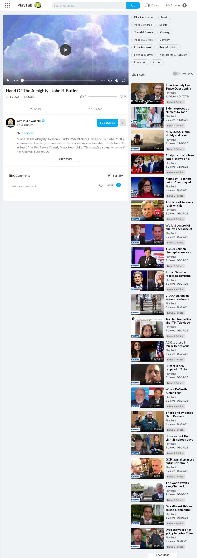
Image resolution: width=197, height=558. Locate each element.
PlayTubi (171, 92)
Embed (95, 108)
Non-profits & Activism (173, 54)
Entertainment (143, 47)
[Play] (8, 80)
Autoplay (187, 73)
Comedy (165, 39)
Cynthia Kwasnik (31, 120)
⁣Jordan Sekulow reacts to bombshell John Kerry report (179, 275)
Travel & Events (143, 32)
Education (140, 62)
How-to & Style (143, 54)
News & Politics (168, 47)
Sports (163, 24)
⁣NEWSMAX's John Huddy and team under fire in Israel (178, 135)
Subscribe (107, 122)
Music (164, 17)
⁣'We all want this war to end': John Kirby (180, 507)
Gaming (164, 32)
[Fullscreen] (123, 80)
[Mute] (117, 80)
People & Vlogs (143, 39)
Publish (113, 185)
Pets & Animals (143, 24)
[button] (178, 5)
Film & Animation (144, 17)
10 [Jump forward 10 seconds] (110, 80)
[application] (66, 50)
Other (157, 62)
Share (36, 108)
